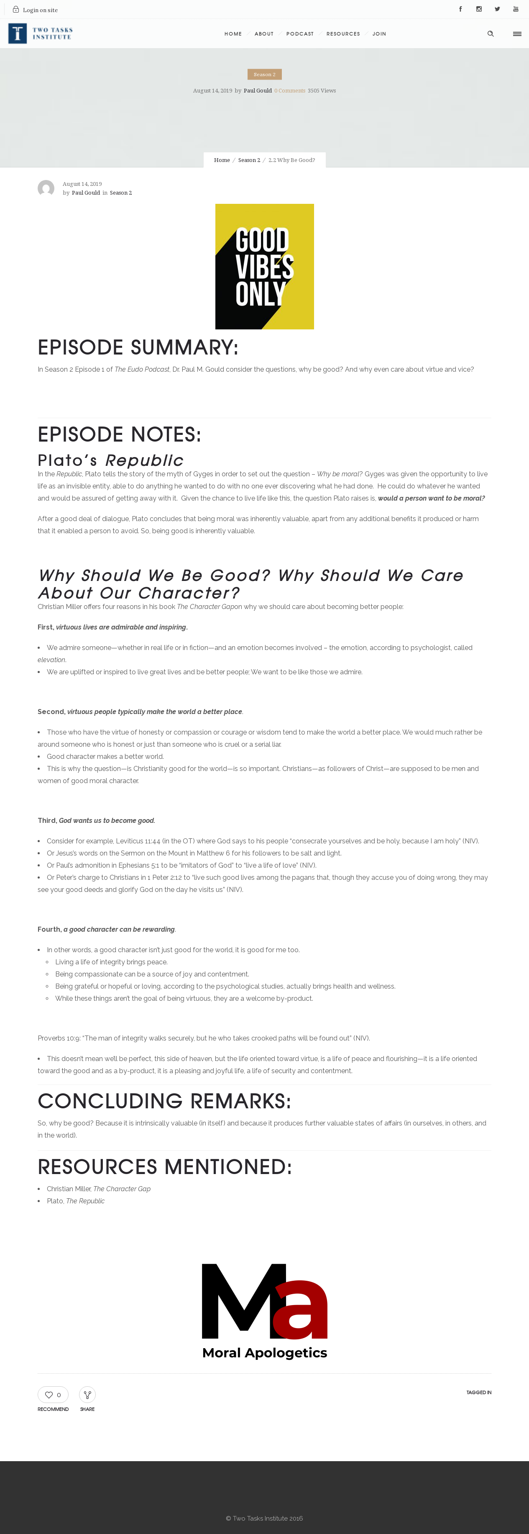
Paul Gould (258, 90)
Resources (343, 33)
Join (379, 33)
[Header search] (490, 32)
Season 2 (249, 160)
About (264, 33)
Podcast (300, 33)
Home (233, 33)
